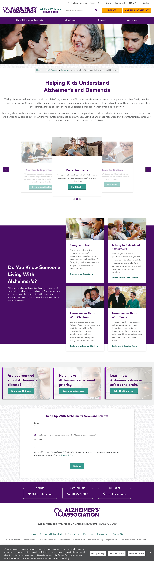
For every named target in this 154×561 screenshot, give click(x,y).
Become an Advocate (73, 391)
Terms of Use (73, 534)
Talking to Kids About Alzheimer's (126, 247)
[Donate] (112, 10)
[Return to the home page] (20, 10)
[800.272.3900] (77, 493)
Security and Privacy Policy (52, 534)
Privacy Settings (98, 553)
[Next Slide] (148, 169)
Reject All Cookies (117, 553)
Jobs (33, 534)
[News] (100, 3)
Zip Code (38, 439)
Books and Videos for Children (84, 346)
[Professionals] (120, 3)
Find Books (77, 187)
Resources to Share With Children (82, 315)
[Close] (150, 552)
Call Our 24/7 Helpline (50, 9)
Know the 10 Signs (21, 391)
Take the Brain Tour (124, 391)
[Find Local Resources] (77, 3)
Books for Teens (77, 170)
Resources (65, 70)
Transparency (103, 534)
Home (39, 70)
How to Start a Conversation (125, 277)
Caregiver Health (81, 245)
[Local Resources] (114, 493)
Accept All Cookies (136, 553)
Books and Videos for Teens (124, 346)
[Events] (108, 3)
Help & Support (51, 70)
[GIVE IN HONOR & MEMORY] (137, 10)
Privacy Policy (67, 455)
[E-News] (134, 3)
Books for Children (112, 169)
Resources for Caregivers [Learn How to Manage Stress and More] (81, 274)
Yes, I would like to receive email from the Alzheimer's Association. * (66, 435)
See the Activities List (42, 187)
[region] (77, 553)
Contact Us (118, 534)
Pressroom (88, 534)
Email (36, 423)
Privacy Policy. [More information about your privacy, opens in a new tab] (63, 558)
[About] (92, 3)
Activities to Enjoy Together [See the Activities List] (42, 169)
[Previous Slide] (6, 169)
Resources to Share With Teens (124, 315)
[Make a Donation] (40, 493)
